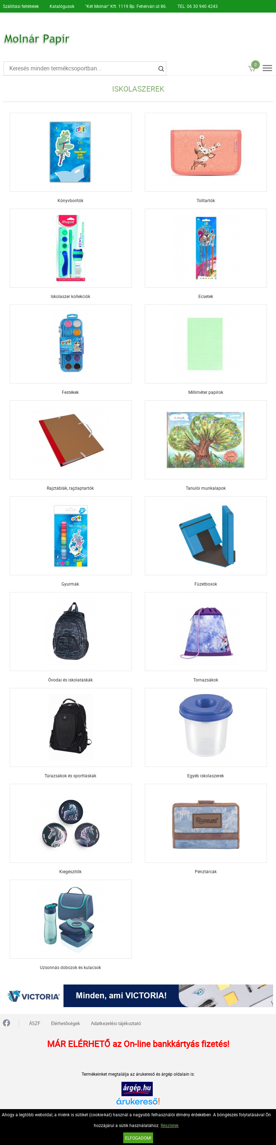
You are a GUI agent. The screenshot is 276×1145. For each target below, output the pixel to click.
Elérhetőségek (65, 1023)
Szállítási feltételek (21, 6)
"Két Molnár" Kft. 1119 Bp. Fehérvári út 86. (126, 6)
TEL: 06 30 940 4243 (198, 6)
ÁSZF (34, 1023)
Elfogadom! (138, 1138)
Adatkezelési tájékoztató (116, 1023)
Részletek (170, 1125)
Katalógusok (62, 6)
